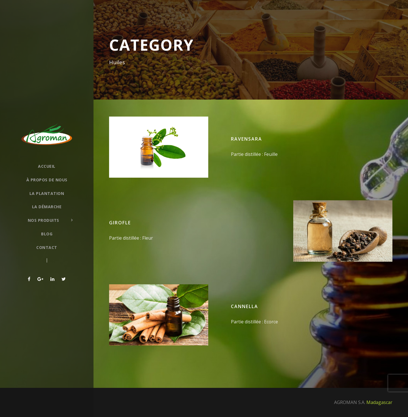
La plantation (46, 193)
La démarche (47, 206)
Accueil (47, 166)
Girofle (120, 223)
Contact (46, 247)
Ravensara (246, 139)
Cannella (244, 306)
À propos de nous (46, 179)
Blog (46, 234)
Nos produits (43, 220)
